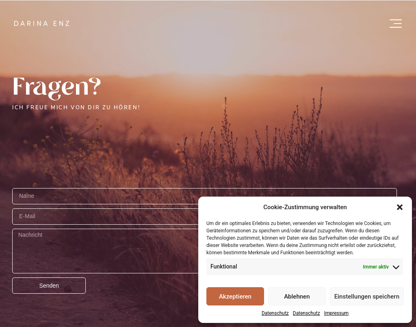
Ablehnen (297, 296)
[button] (400, 207)
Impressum (336, 313)
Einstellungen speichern (366, 296)
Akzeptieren (235, 296)
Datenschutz (275, 313)
